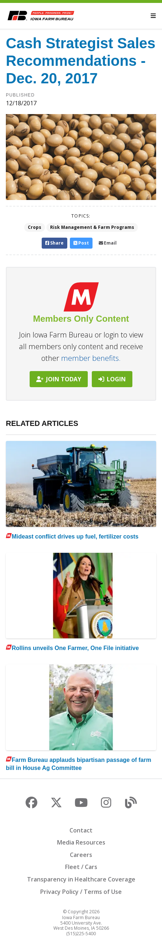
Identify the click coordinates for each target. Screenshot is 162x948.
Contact (81, 830)
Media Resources (81, 842)
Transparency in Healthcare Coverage (81, 879)
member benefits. (91, 358)
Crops (34, 227)
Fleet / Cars (81, 867)
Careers (81, 855)
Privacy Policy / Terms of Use (81, 892)
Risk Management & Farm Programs (92, 227)
